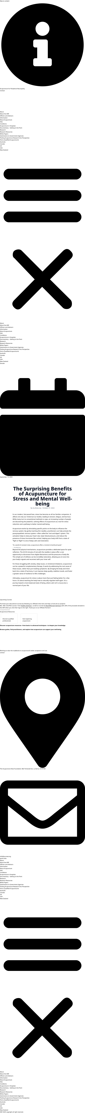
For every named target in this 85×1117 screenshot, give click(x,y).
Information (4, 118)
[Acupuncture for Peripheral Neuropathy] (42, 45)
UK (1, 146)
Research (3, 130)
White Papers (4, 134)
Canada (2, 144)
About (2, 112)
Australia (2, 142)
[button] (42, 236)
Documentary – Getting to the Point (11, 128)
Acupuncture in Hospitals (8, 126)
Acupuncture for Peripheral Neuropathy (12, 89)
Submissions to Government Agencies (12, 136)
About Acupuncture (6, 120)
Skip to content (4, 1)
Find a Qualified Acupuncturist (9, 140)
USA (1, 148)
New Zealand (4, 150)
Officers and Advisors (6, 116)
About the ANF (4, 114)
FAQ (1, 122)
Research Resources (6, 132)
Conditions (3, 124)
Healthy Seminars (26, 606)
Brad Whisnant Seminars (53, 606)
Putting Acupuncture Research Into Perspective (14, 138)
